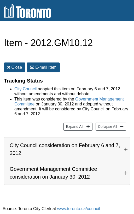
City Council (25, 89)
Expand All (73, 126)
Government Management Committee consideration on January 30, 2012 (53, 173)
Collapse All (107, 126)
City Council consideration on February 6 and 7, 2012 (65, 149)
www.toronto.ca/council (78, 208)
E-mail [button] (43, 67)
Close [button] (14, 67)
